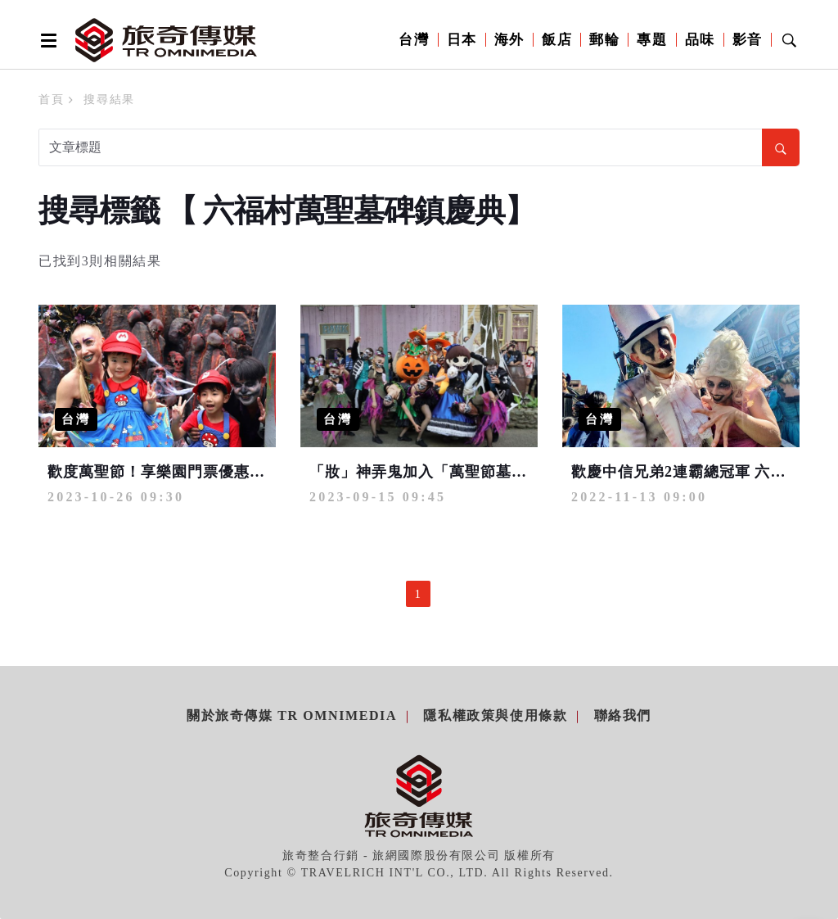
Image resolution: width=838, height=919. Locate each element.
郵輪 (604, 40)
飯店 (557, 40)
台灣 (414, 40)
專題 (652, 40)
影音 (747, 40)
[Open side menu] (45, 40)
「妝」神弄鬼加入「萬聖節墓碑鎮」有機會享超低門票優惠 (511, 472)
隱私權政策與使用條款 (495, 715)
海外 (509, 40)
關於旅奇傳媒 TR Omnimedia (292, 715)
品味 (700, 40)
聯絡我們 (622, 715)
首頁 (51, 99)
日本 (462, 40)
